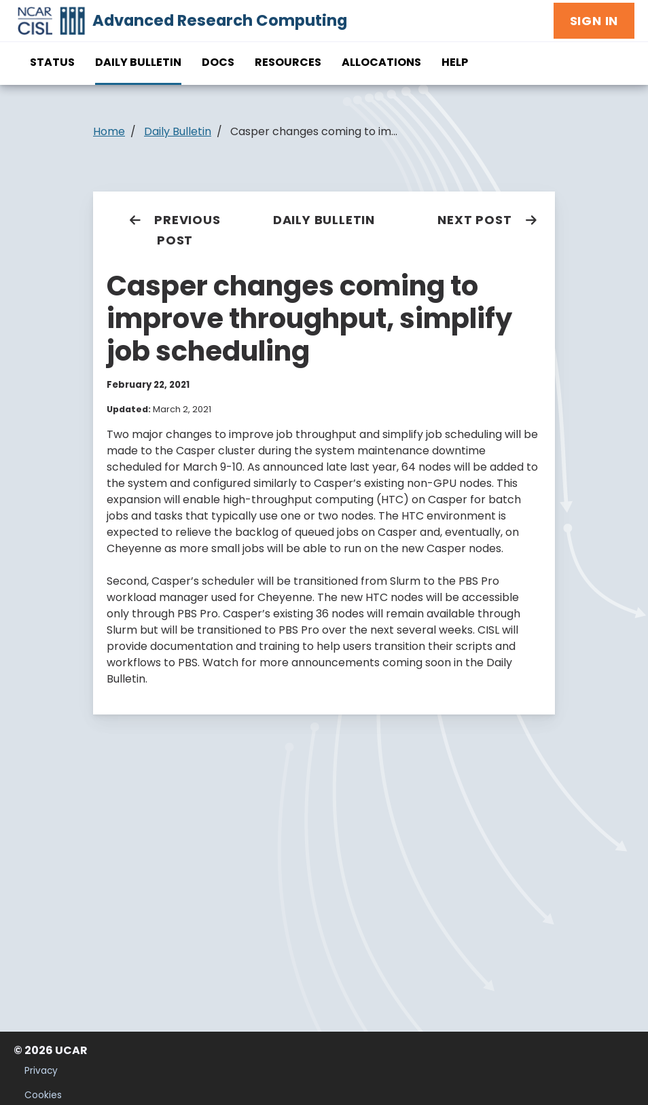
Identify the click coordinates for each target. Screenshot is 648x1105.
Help (455, 62)
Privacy (41, 1070)
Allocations (381, 62)
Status (52, 62)
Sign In (594, 20)
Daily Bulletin (138, 62)
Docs (218, 62)
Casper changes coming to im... (313, 131)
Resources (288, 62)
